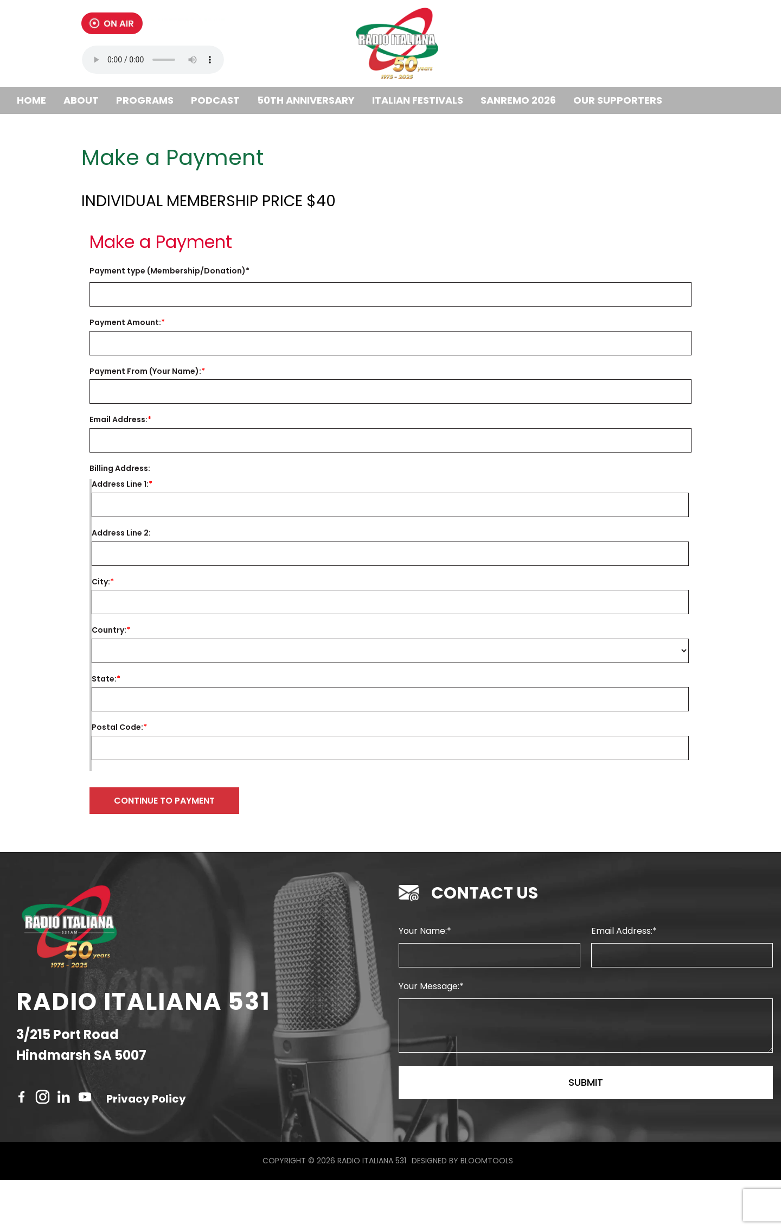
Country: (109, 630)
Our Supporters (617, 100)
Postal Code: (117, 727)
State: (104, 679)
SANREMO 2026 (518, 100)
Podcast (215, 100)
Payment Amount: (125, 322)
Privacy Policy (146, 1147)
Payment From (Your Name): (145, 371)
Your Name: (423, 980)
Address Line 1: (120, 484)
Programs (145, 100)
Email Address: (118, 420)
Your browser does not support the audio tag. (153, 59)
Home (31, 100)
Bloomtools (486, 1209)
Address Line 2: (121, 533)
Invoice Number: (281, 271)
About (81, 100)
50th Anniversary (306, 100)
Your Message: (429, 1035)
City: (101, 582)
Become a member (64, 127)
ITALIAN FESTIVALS (417, 100)
